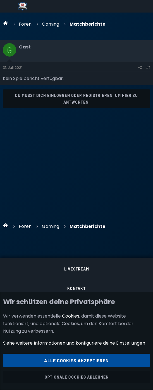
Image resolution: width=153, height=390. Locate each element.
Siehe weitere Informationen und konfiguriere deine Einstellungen (74, 343)
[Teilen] (140, 68)
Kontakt (76, 288)
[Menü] (8, 6)
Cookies (70, 316)
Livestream (76, 269)
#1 (148, 67)
